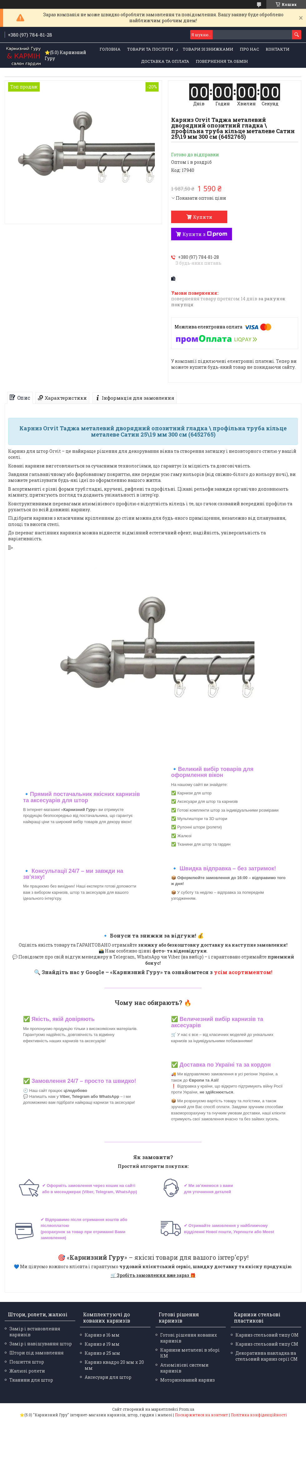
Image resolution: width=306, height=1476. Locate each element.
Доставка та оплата (165, 61)
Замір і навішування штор (40, 1344)
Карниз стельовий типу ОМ (267, 1335)
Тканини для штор (31, 1380)
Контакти (277, 49)
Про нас (249, 49)
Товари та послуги (150, 49)
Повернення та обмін (222, 61)
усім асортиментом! (243, 972)
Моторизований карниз (187, 1380)
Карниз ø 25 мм (102, 1353)
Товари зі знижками (208, 49)
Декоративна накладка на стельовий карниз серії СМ (266, 1356)
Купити (202, 217)
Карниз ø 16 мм (102, 1335)
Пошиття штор (26, 1362)
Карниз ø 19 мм (102, 1344)
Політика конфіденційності (259, 1414)
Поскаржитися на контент (201, 1414)
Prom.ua (186, 1409)
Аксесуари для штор (108, 1377)
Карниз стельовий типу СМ (266, 1344)
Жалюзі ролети (27, 1371)
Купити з (204, 234)
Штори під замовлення (36, 1353)
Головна (110, 49)
